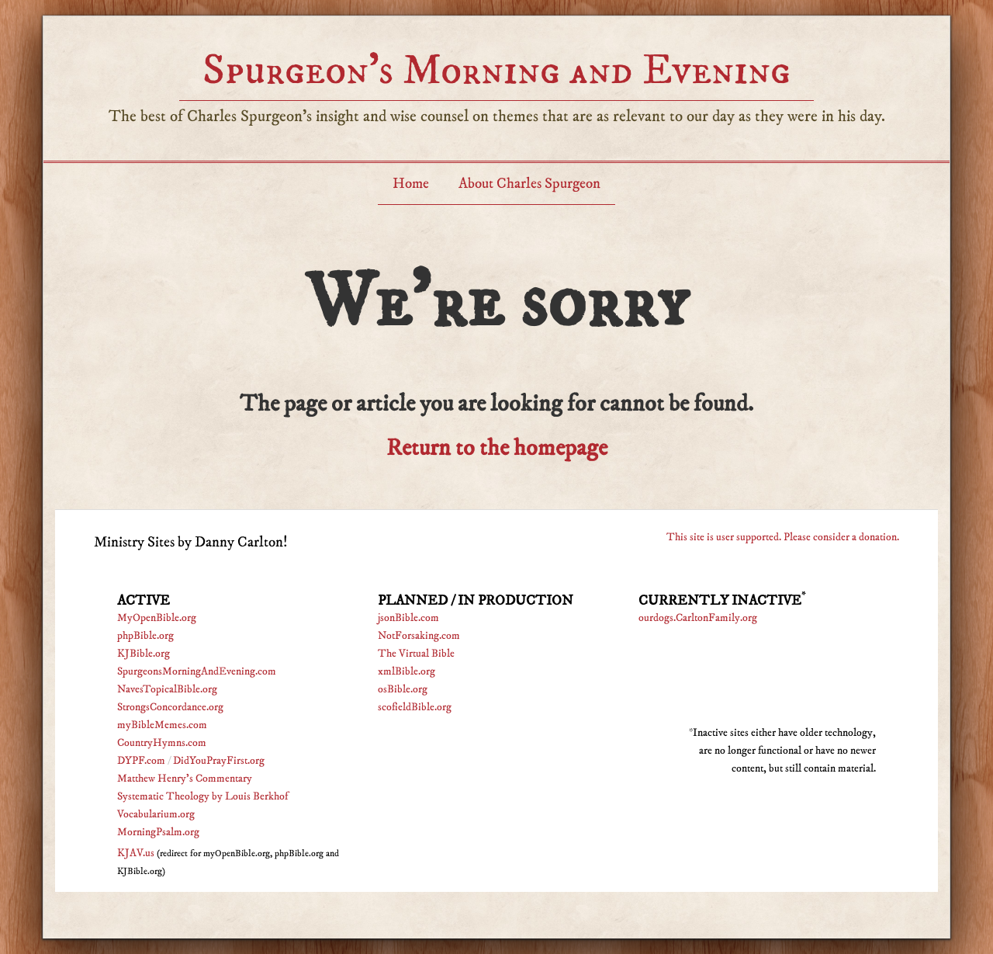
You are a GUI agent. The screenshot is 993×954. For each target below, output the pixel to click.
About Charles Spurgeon (529, 184)
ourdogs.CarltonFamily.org (697, 618)
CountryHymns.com (161, 743)
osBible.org (402, 689)
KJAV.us (135, 853)
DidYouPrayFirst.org (219, 761)
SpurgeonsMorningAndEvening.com (196, 671)
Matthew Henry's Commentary (184, 779)
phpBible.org (145, 636)
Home (411, 184)
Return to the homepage (496, 448)
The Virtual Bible (416, 654)
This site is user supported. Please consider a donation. (782, 537)
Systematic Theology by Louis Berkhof (202, 796)
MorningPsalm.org (158, 832)
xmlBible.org (406, 671)
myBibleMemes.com (162, 725)
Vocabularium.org (156, 814)
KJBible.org (143, 654)
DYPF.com (141, 761)
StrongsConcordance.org (170, 707)
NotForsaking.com (419, 636)
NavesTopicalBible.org (167, 689)
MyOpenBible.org (156, 618)
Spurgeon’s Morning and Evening (496, 70)
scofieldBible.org (415, 707)
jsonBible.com (408, 618)
